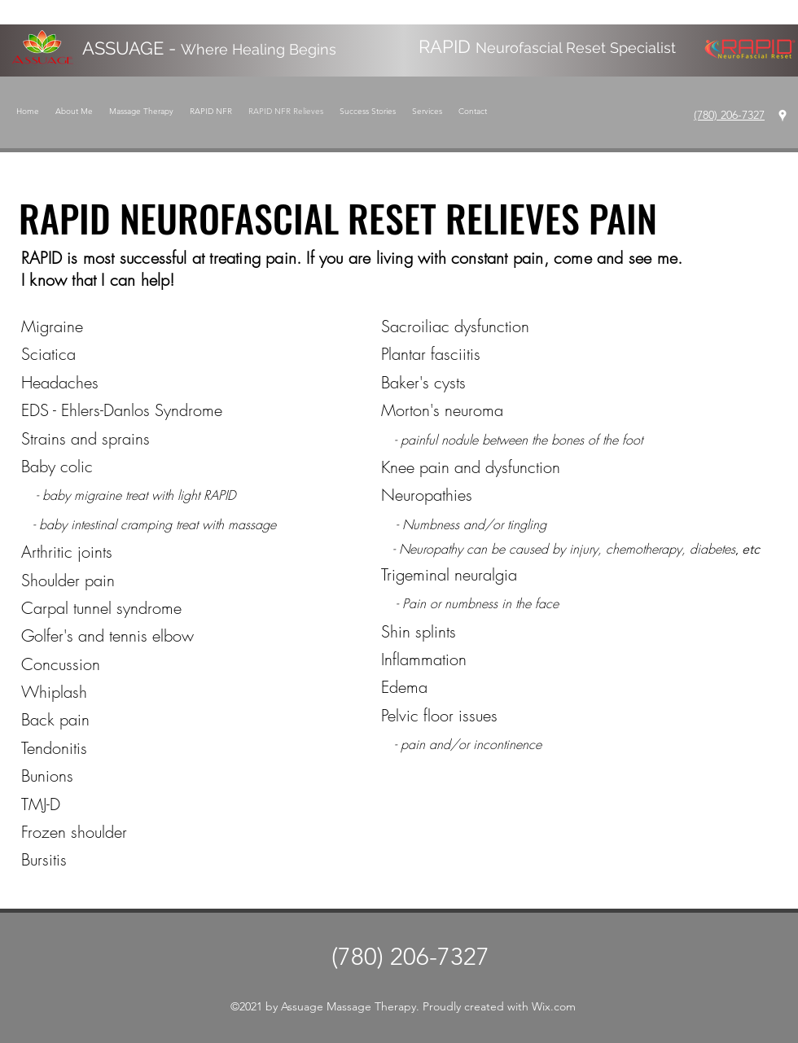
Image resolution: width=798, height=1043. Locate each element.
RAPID (547, 46)
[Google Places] (782, 115)
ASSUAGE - (209, 48)
